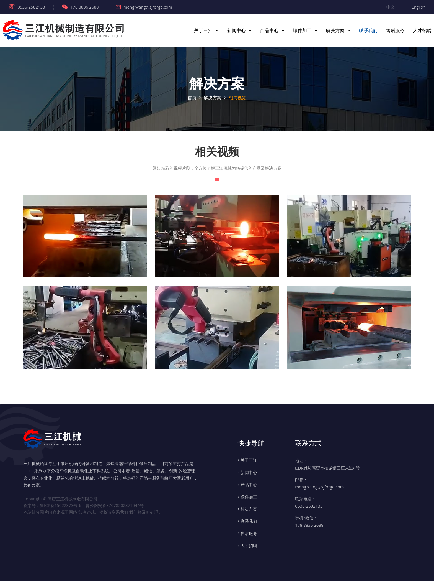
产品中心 (269, 30)
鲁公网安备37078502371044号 (115, 505)
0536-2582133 (27, 7)
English (418, 7)
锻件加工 (302, 30)
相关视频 (237, 98)
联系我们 (368, 30)
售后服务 (395, 30)
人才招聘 (422, 30)
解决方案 (335, 30)
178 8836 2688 (80, 7)
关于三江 (203, 30)
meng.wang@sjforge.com (144, 7)
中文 (390, 7)
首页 (192, 98)
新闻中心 (236, 30)
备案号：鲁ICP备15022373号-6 (52, 505)
